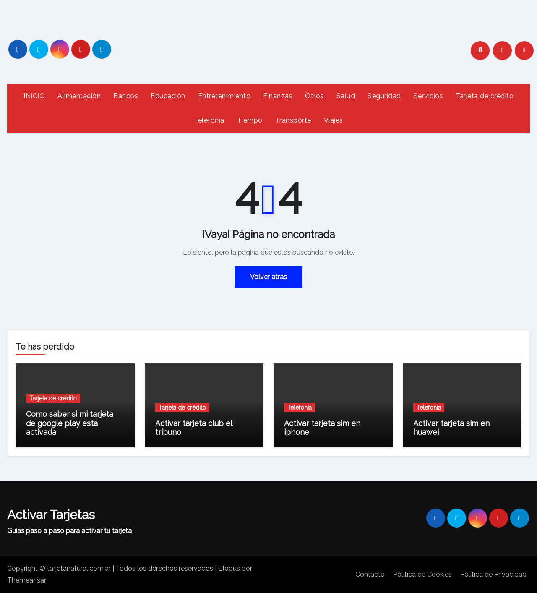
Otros (314, 96)
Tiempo (250, 120)
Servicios (428, 96)
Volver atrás (268, 277)
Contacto (370, 574)
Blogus (229, 568)
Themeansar (26, 580)
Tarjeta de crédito (485, 96)
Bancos (125, 96)
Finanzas (277, 96)
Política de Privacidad (493, 574)
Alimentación (79, 96)
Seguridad (384, 96)
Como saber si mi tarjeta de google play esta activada (69, 423)
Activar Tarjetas (51, 514)
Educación (168, 96)
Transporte (293, 120)
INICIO (34, 96)
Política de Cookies (422, 574)
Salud (345, 96)
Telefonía (209, 120)
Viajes (333, 120)
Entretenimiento (224, 96)
